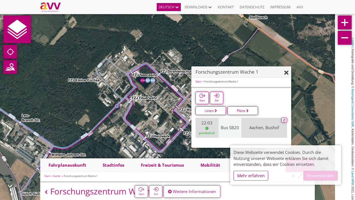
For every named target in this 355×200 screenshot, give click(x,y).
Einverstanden (320, 175)
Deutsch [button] (169, 6)
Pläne (243, 110)
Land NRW (352, 178)
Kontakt (226, 6)
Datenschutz (252, 6)
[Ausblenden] (286, 73)
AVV (299, 6)
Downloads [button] (198, 6)
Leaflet (352, 42)
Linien (211, 110)
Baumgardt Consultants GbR (352, 108)
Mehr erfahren (251, 175)
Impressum (280, 6)
